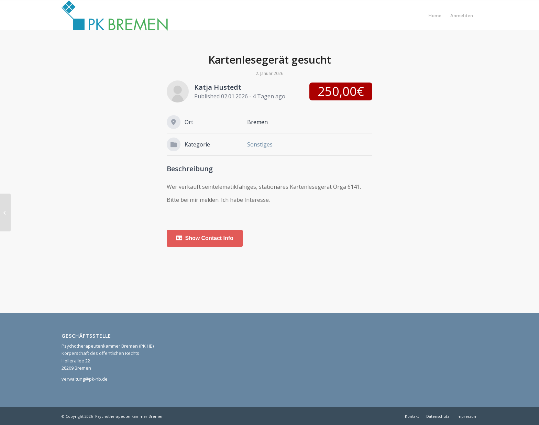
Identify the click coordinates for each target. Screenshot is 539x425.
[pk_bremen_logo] (115, 15)
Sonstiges (260, 144)
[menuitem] (435, 15)
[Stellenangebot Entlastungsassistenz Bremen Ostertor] (5, 212)
